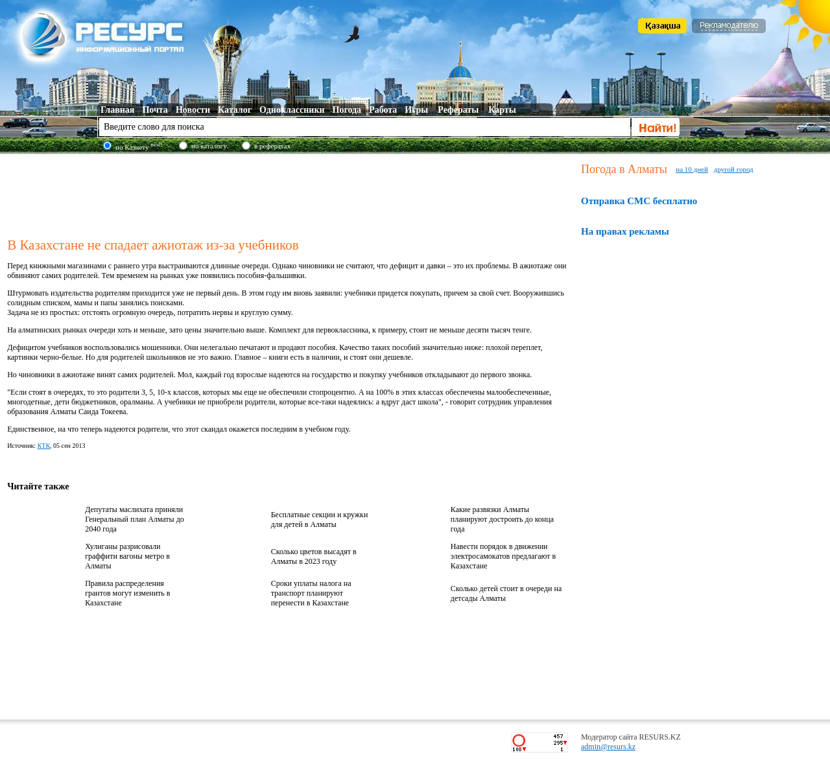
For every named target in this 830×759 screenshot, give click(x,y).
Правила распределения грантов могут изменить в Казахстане (127, 593)
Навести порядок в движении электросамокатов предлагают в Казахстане (503, 556)
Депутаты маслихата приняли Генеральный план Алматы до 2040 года (134, 519)
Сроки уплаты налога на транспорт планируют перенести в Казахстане (311, 593)
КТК (44, 445)
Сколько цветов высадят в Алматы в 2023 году (314, 556)
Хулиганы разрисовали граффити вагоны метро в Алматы (127, 556)
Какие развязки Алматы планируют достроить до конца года (502, 519)
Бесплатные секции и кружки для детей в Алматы (319, 519)
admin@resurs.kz (608, 746)
